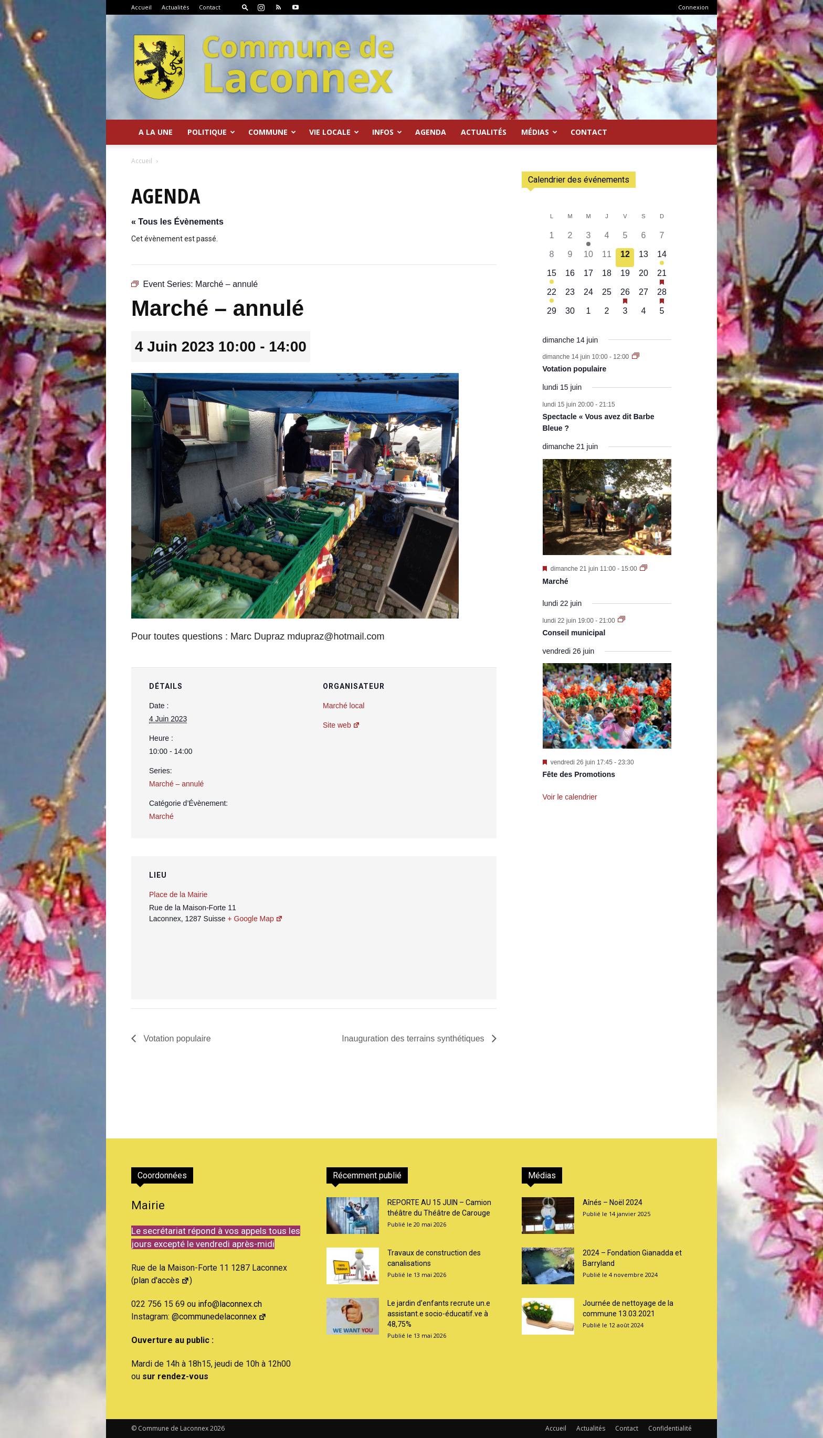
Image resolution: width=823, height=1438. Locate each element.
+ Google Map (254, 918)
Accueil (141, 7)
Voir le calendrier (570, 797)
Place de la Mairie (178, 894)
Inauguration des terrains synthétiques (414, 1038)
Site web (341, 725)
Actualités (175, 7)
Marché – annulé (176, 784)
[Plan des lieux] (432, 928)
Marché (161, 816)
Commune (272, 132)
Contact (209, 7)
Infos (387, 132)
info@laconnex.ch (230, 1304)
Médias (539, 132)
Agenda (430, 132)
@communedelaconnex (219, 1317)
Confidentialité (670, 1428)
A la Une (156, 132)
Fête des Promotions (579, 774)
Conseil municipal (574, 633)
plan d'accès (161, 1280)
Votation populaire (176, 1038)
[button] (245, 7)
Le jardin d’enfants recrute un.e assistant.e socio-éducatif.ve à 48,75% (438, 1313)
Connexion (693, 7)
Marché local (343, 705)
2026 (217, 1428)
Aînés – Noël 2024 (612, 1202)
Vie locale (334, 132)
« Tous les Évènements (177, 221)
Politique (211, 132)
